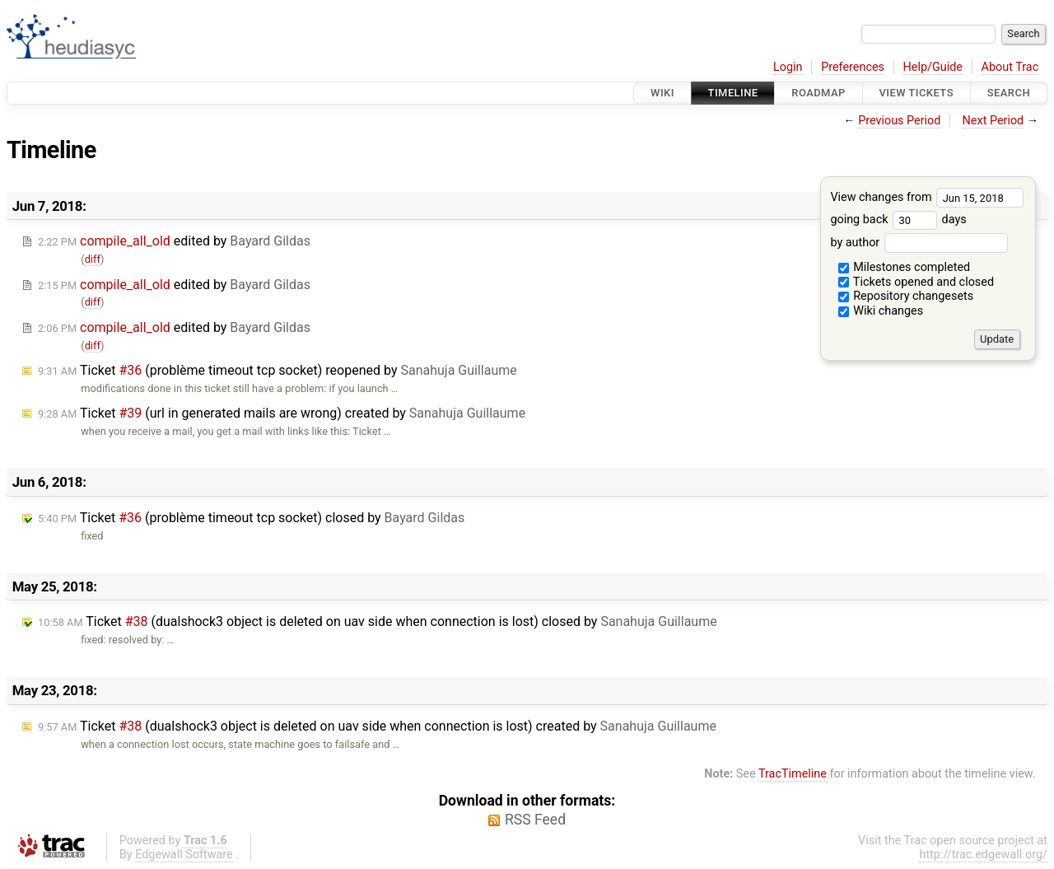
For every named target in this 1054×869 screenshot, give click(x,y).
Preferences (852, 67)
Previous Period (899, 121)
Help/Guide (933, 67)
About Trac (1010, 67)
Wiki (662, 92)
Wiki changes (881, 311)
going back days (898, 220)
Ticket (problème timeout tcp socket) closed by (251, 518)
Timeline (733, 92)
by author (918, 243)
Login (788, 67)
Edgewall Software (184, 855)
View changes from (927, 197)
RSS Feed (535, 819)
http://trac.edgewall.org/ (983, 855)
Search (1008, 92)
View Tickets (916, 92)
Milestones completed (904, 267)
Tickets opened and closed (916, 282)
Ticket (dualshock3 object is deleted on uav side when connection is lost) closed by (377, 621)
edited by (174, 241)
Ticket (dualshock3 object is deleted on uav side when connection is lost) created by (377, 726)
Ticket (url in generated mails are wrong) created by (281, 413)
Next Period (993, 121)
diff (92, 259)
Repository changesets (906, 296)
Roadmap (818, 92)
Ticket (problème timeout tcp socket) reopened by (277, 370)
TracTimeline (792, 774)
